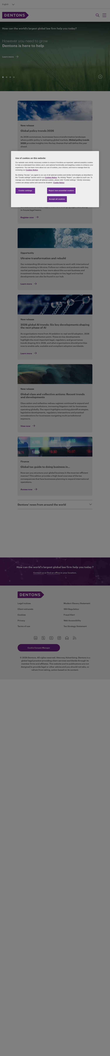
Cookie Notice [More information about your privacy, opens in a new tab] (58, 182)
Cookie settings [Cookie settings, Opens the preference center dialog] (25, 190)
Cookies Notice (32, 170)
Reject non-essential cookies (61, 190)
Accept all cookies (57, 199)
